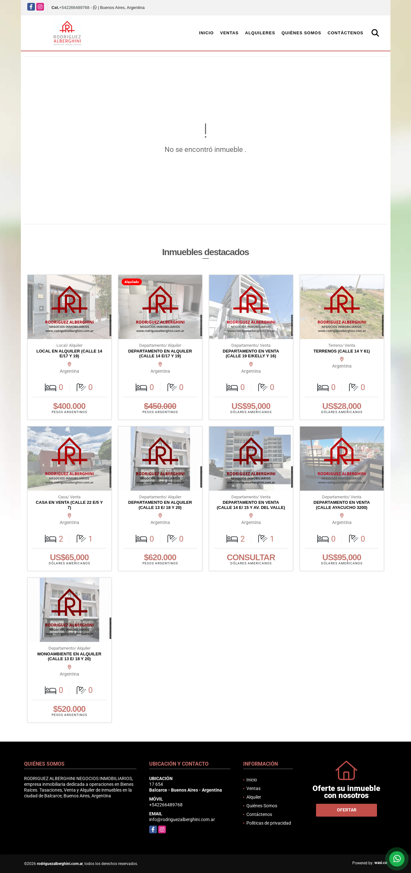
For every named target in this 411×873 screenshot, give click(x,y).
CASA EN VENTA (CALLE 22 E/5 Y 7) (69, 505)
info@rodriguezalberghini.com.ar (182, 819)
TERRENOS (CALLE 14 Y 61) (341, 351)
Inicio (206, 32)
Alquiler (253, 797)
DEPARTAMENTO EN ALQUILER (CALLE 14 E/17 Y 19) (160, 354)
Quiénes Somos (301, 32)
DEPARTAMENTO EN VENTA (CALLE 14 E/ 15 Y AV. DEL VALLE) (251, 505)
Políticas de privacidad (268, 823)
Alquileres (260, 32)
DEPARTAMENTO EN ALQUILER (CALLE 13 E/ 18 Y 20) (160, 505)
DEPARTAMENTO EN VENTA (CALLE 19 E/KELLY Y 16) (251, 354)
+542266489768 (74, 7)
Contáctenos (345, 32)
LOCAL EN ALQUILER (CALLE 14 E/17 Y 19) (69, 354)
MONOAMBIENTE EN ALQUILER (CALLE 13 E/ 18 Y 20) (69, 656)
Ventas (229, 32)
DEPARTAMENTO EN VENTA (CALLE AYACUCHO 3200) (341, 505)
